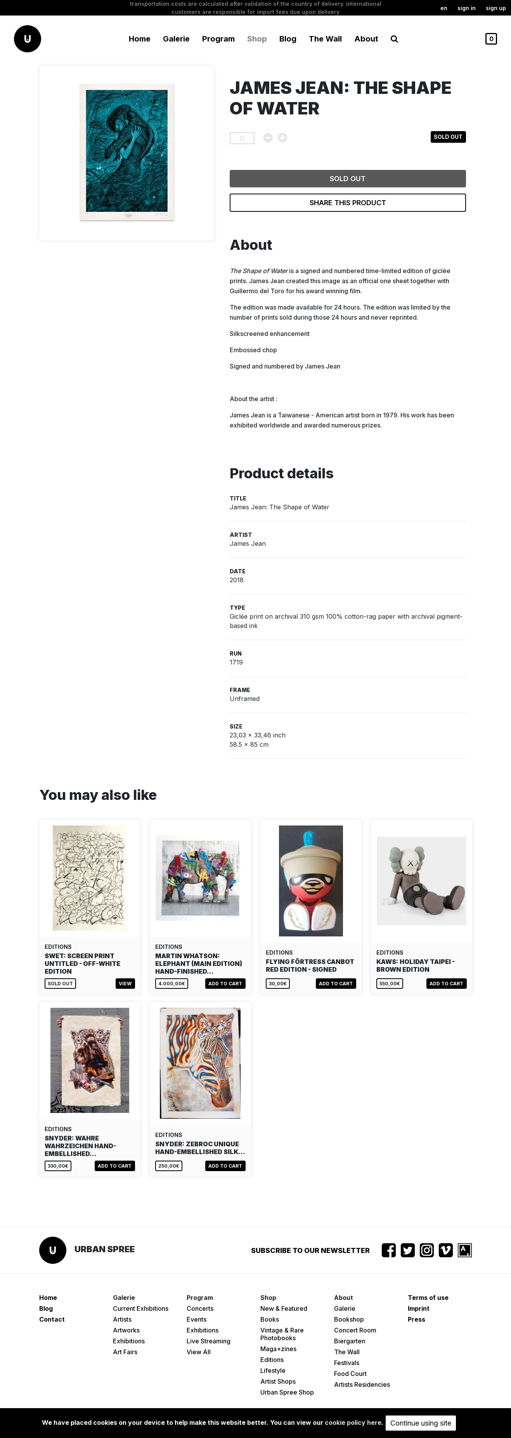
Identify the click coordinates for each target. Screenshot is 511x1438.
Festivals (346, 1363)
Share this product (348, 203)
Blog (287, 38)
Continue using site (420, 1423)
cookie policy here (353, 1422)
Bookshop (349, 1319)
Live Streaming (208, 1341)
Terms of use (428, 1297)
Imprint (419, 1308)
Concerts (200, 1308)
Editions (272, 1360)
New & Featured (283, 1308)
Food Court (350, 1373)
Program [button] (218, 38)
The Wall (325, 38)
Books (269, 1319)
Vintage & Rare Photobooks (282, 1334)
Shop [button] (257, 38)
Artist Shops (278, 1381)
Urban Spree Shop (287, 1392)
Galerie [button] (176, 38)
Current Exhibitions (140, 1308)
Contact (52, 1319)
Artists (122, 1319)
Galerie (344, 1308)
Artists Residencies (362, 1384)
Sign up (496, 8)
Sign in (466, 8)
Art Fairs (125, 1352)
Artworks (126, 1330)
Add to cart (225, 983)
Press (416, 1319)
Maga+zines (278, 1349)
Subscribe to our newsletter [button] (310, 1250)
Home (140, 38)
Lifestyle (273, 1370)
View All (199, 1352)
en (443, 8)
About (366, 38)
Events (196, 1319)
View (125, 983)
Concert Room (355, 1330)
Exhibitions (129, 1341)
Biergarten (349, 1341)
